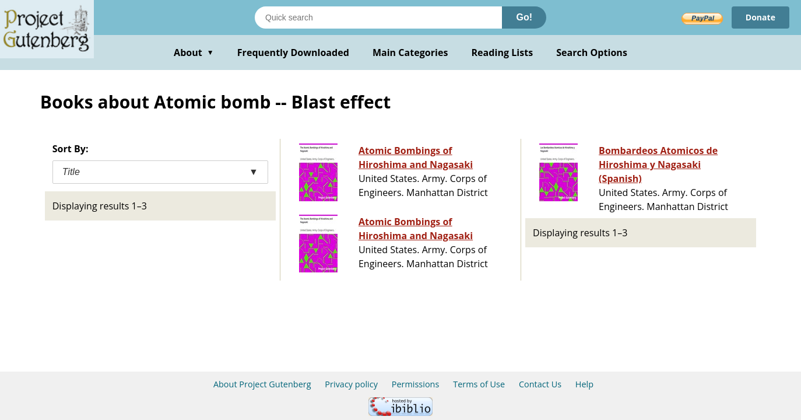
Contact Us (540, 384)
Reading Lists (502, 52)
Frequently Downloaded (293, 52)
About (194, 53)
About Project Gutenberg (262, 384)
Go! (524, 17)
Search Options (591, 52)
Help (584, 384)
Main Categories (410, 52)
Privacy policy (351, 384)
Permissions (416, 384)
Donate (760, 17)
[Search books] (378, 17)
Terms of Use (479, 384)
